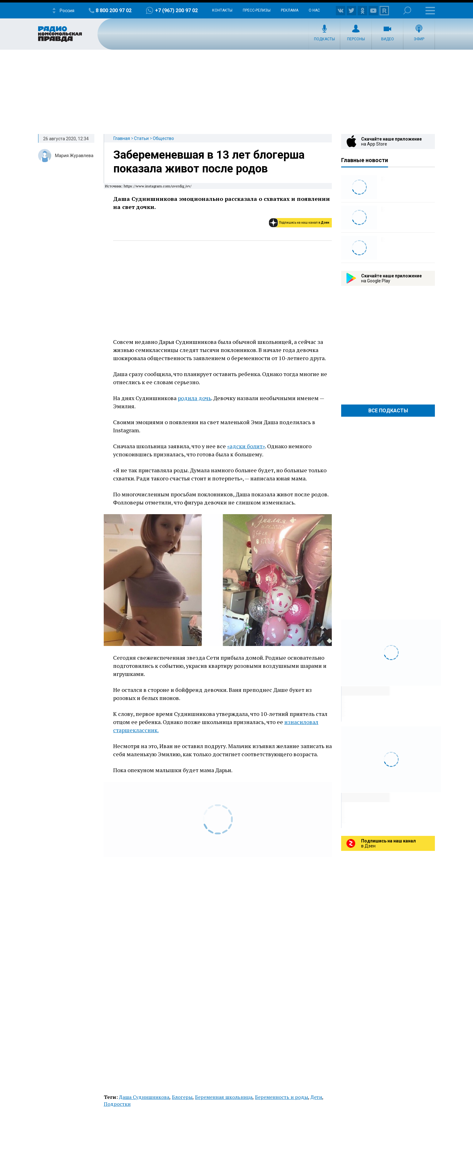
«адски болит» (246, 446)
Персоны (356, 39)
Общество (163, 138)
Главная (121, 138)
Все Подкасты (388, 411)
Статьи (141, 138)
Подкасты (324, 39)
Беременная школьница (223, 1097)
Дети (316, 1097)
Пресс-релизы (257, 10)
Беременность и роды (281, 1097)
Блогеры (182, 1097)
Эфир (419, 39)
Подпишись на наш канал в (304, 222)
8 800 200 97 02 (114, 10)
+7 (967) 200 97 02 (176, 10)
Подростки (117, 1103)
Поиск (407, 10)
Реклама (289, 10)
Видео (387, 39)
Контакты (222, 10)
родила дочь (194, 398)
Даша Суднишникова (144, 1097)
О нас (314, 10)
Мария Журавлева (74, 155)
